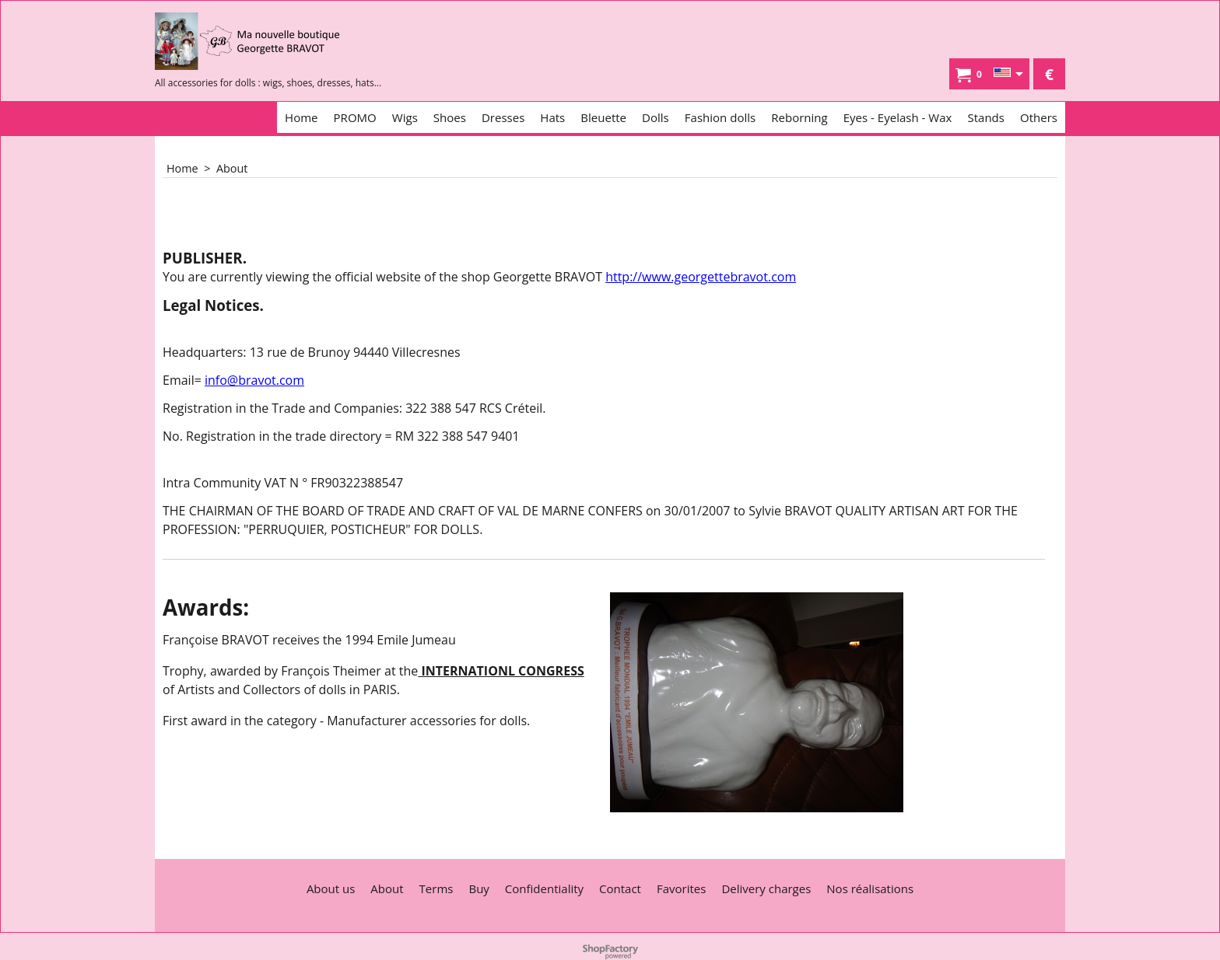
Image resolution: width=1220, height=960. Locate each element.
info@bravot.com (254, 380)
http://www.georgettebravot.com (700, 276)
